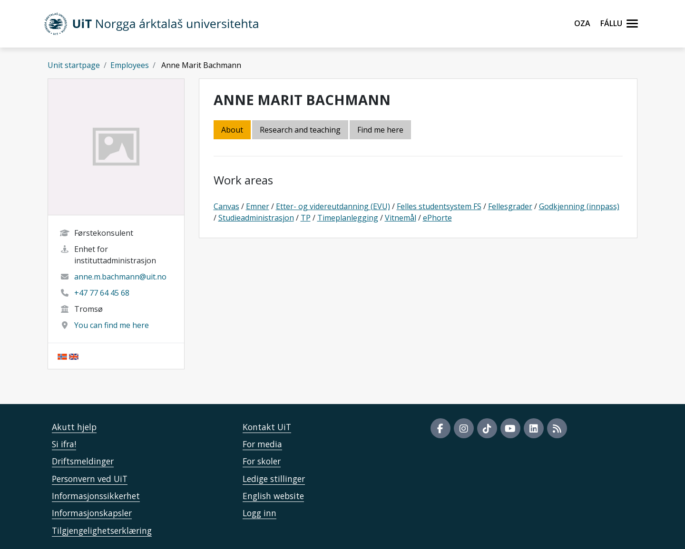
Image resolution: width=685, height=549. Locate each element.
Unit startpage (74, 65)
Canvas (226, 206)
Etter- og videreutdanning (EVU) (333, 206)
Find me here (380, 130)
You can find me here (111, 325)
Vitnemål (400, 217)
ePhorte (437, 217)
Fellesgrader (510, 206)
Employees (129, 65)
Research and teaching (300, 130)
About (232, 130)
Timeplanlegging (347, 217)
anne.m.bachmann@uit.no (120, 276)
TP (306, 217)
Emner (257, 206)
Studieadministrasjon (256, 217)
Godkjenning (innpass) (579, 206)
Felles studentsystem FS (439, 206)
